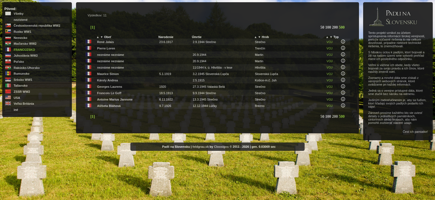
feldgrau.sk (201, 146)
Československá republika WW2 (37, 25)
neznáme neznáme (110, 54)
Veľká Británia (24, 103)
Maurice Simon (108, 74)
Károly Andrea (107, 80)
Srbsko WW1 (23, 79)
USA (17, 97)
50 (322, 27)
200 (335, 27)
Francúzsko (24, 49)
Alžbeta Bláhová (109, 106)
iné (16, 109)
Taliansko (20, 85)
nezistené (20, 19)
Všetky (18, 13)
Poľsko (19, 61)
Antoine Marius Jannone (115, 99)
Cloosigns (221, 146)
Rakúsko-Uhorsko (27, 67)
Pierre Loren (106, 48)
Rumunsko (21, 73)
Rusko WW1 (22, 31)
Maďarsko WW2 (25, 43)
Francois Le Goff (109, 93)
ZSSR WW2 (22, 91)
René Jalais (105, 42)
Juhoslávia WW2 (26, 55)
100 (328, 27)
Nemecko (20, 37)
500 (342, 27)
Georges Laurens (109, 86)
